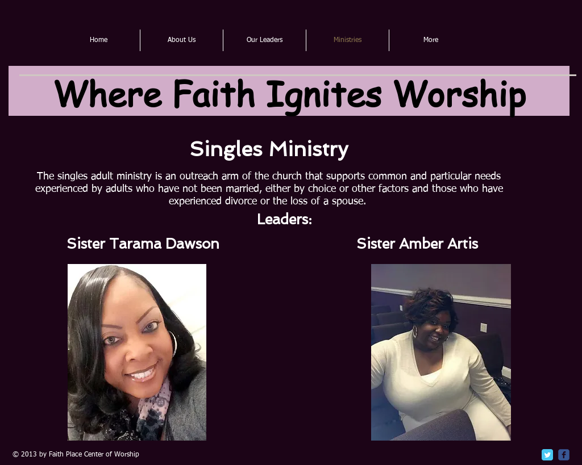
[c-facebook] (563, 454)
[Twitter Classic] (547, 454)
